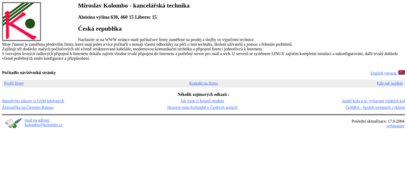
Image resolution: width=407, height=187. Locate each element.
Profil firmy (14, 83)
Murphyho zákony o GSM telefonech (33, 101)
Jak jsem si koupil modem (202, 101)
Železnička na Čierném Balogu (28, 107)
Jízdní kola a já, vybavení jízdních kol (373, 101)
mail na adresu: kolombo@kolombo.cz (44, 122)
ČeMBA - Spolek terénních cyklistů (375, 107)
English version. (383, 73)
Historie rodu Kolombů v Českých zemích (202, 107)
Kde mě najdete (390, 83)
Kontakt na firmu (203, 83)
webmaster (395, 126)
